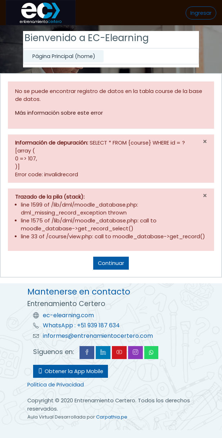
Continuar (111, 263)
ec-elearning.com (68, 315)
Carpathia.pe (111, 416)
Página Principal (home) (63, 56)
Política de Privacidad (55, 384)
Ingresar (201, 13)
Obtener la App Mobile (70, 371)
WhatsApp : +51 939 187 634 (81, 325)
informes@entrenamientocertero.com (98, 336)
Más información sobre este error (59, 112)
